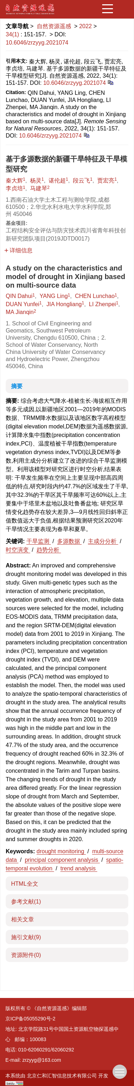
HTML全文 (24, 884)
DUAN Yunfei (22, 304)
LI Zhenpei (102, 304)
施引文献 (26, 937)
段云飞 (81, 180)
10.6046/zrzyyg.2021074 (37, 43)
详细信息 (18, 250)
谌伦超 (57, 180)
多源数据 (69, 541)
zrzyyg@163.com (41, 1060)
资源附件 (26, 955)
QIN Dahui (19, 296)
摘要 (17, 386)
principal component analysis (62, 860)
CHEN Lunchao (95, 296)
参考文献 (26, 902)
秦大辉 (14, 180)
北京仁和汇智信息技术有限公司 (62, 1076)
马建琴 (38, 188)
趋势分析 (48, 550)
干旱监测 (38, 541)
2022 (85, 26)
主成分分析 (103, 541)
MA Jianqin (20, 312)
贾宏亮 (105, 180)
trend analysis (78, 868)
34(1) (13, 34)
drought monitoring (61, 851)
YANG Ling (54, 296)
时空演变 (18, 550)
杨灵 (35, 180)
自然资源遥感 (54, 26)
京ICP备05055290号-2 (30, 1018)
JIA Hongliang (64, 304)
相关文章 (22, 919)
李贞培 (14, 188)
